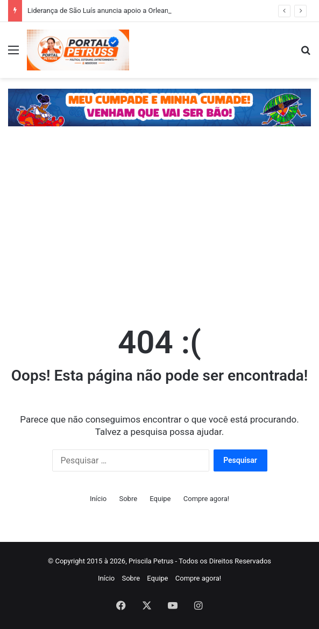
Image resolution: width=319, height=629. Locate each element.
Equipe (160, 499)
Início (98, 499)
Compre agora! (206, 499)
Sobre (128, 499)
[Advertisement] (159, 228)
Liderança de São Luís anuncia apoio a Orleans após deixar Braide (129, 10)
